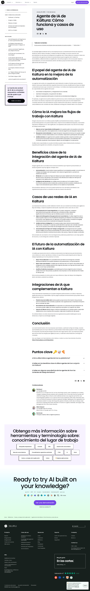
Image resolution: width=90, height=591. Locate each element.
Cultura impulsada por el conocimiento (10, 565)
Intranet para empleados (27, 546)
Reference (40, 540)
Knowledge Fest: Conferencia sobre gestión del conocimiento (11, 571)
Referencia (10, 517)
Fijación (35, 2)
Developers (40, 544)
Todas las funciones (9, 542)
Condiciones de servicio (10, 585)
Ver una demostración (82, 2)
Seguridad (57, 540)
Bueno (85, 585)
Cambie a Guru (8, 560)
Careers (73, 535)
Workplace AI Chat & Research (26, 536)
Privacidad (33, 585)
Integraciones (7, 538)
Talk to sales (74, 546)
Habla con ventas (16, 101)
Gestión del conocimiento (10, 562)
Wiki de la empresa (25, 544)
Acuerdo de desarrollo (23, 585)
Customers (40, 538)
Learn (39, 535)
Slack (5, 567)
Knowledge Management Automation (27, 540)
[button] (9, 2)
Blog (39, 542)
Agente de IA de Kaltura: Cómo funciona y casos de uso (45, 517)
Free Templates (41, 548)
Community (40, 546)
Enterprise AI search (25, 542)
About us (73, 538)
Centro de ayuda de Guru (60, 535)
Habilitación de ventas (9, 558)
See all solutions (25, 548)
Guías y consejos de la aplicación (22, 517)
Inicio (5, 517)
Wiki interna (7, 544)
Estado (56, 538)
